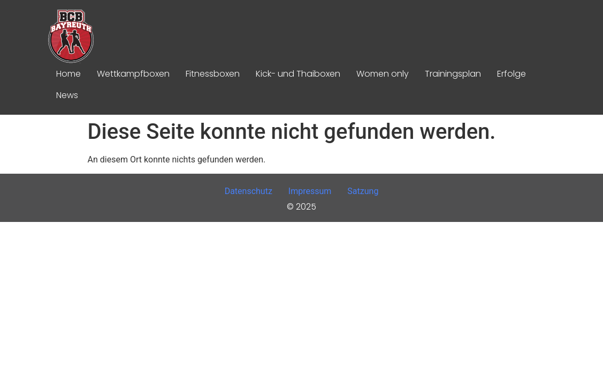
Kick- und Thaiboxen (298, 74)
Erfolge (511, 74)
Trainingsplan (453, 74)
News (67, 95)
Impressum (310, 191)
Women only (382, 74)
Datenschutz (248, 191)
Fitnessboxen (213, 74)
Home (68, 74)
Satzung (362, 191)
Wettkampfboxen (133, 74)
